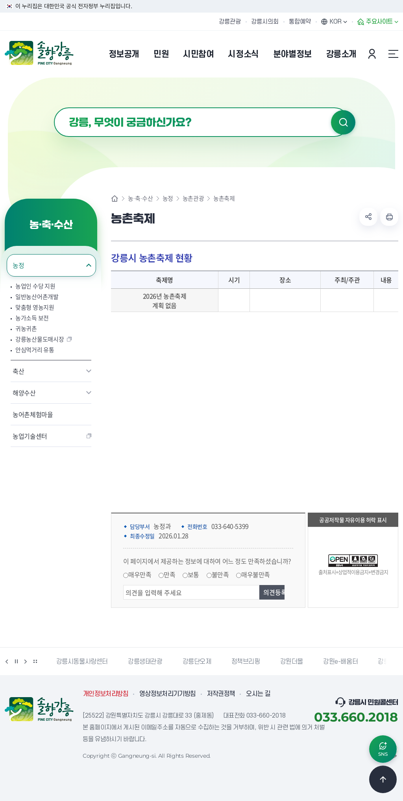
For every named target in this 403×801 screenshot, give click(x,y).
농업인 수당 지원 (35, 286)
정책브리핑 (245, 661)
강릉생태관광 (145, 661)
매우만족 (139, 574)
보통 (193, 574)
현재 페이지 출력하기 (389, 217)
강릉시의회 (265, 21)
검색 (343, 122)
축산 (18, 371)
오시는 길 (258, 694)
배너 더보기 (35, 661)
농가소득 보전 (32, 318)
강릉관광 (230, 21)
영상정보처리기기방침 (167, 694)
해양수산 (24, 392)
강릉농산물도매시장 (39, 339)
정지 (16, 661)
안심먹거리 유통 (34, 350)
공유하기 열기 (368, 217)
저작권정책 (221, 694)
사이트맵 (393, 54)
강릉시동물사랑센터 (82, 661)
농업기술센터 (30, 436)
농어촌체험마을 (33, 414)
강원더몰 (291, 661)
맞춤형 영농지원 (34, 307)
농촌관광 (193, 198)
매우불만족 (255, 574)
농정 (18, 265)
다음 (25, 661)
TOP (383, 779)
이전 (6, 661)
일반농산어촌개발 (37, 297)
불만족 (220, 574)
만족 (169, 574)
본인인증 (373, 54)
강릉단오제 (197, 661)
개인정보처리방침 (105, 694)
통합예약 (300, 21)
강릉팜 (386, 661)
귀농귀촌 (26, 328)
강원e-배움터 (340, 661)
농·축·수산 (140, 198)
